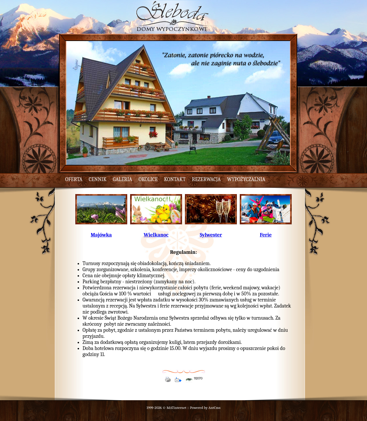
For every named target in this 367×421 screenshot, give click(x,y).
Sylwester (211, 235)
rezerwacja (206, 179)
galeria (122, 179)
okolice (148, 179)
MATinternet (176, 407)
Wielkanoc (156, 235)
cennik (98, 179)
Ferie (266, 235)
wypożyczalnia (246, 179)
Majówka (101, 235)
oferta (74, 179)
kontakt (175, 179)
